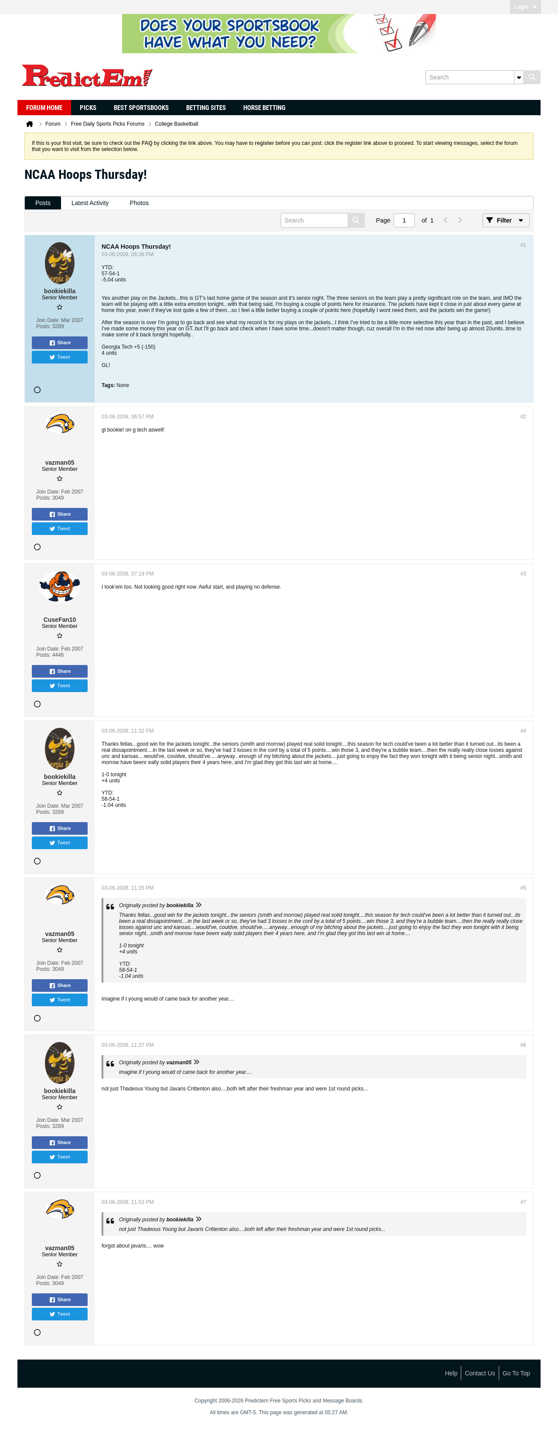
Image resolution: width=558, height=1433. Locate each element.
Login (525, 7)
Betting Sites (206, 108)
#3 (523, 574)
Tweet (59, 357)
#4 (523, 731)
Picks (88, 108)
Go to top (516, 1373)
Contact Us (480, 1373)
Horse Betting (264, 108)
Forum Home (44, 108)
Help (451, 1373)
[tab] (43, 203)
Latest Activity (90, 202)
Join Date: (48, 320)
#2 (523, 417)
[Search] (474, 77)
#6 (523, 1045)
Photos (139, 202)
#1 (523, 245)
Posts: (43, 326)
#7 (523, 1202)
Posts (43, 202)
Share (60, 342)
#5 (523, 888)
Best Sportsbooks (141, 108)
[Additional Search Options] (519, 77)
